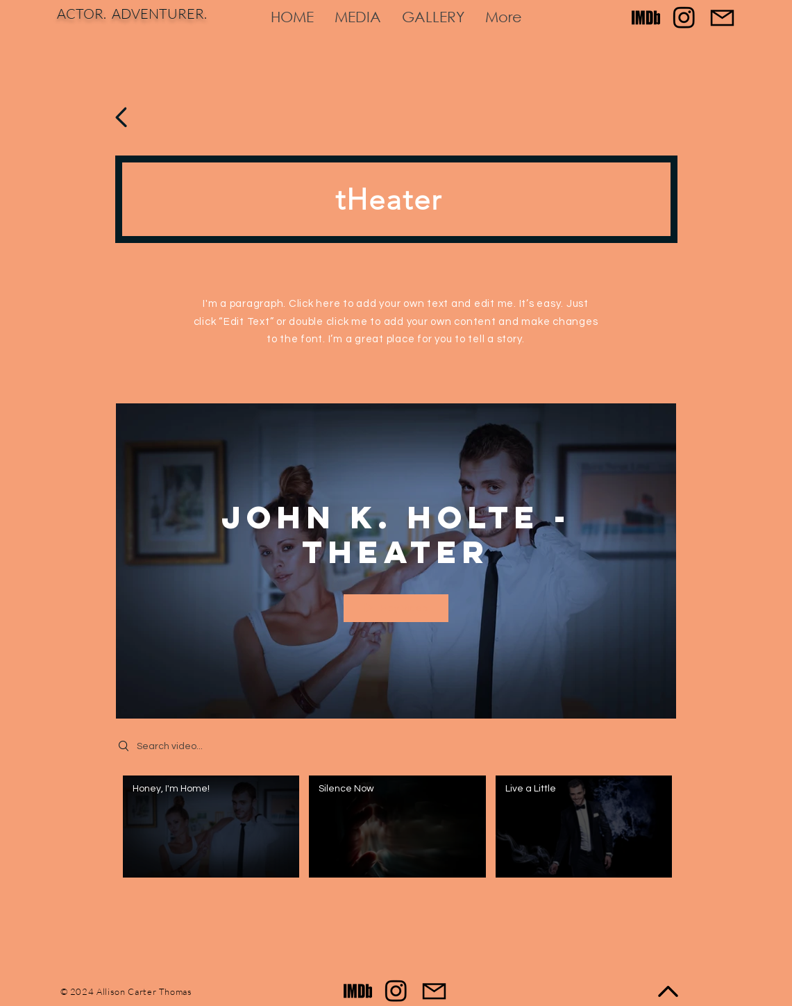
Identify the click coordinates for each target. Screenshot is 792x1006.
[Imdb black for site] (646, 17)
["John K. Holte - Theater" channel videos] (396, 830)
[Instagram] (684, 17)
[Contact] (722, 17)
